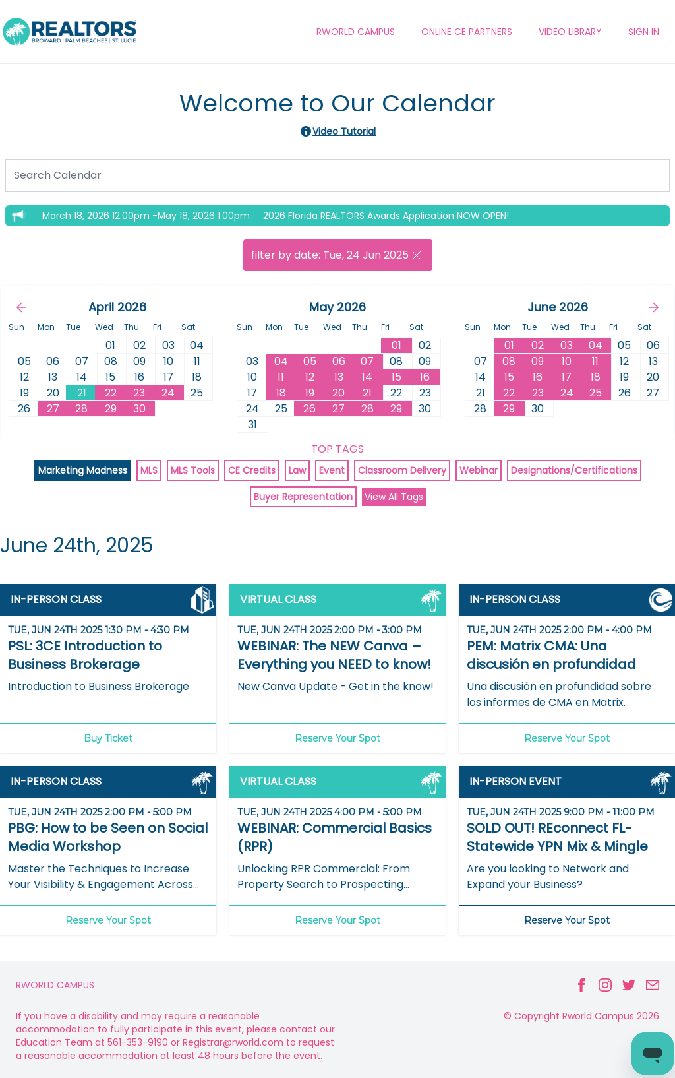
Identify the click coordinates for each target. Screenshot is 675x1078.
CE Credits (252, 470)
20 (338, 392)
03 (566, 345)
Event (332, 470)
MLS (149, 470)
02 (537, 345)
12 (309, 377)
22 (111, 392)
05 (309, 361)
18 (281, 392)
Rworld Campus (55, 985)
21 (81, 392)
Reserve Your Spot (337, 738)
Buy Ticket (108, 738)
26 (309, 408)
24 (168, 392)
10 (567, 361)
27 (53, 408)
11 (281, 377)
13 (338, 377)
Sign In (643, 31)
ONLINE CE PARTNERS (466, 31)
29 (111, 408)
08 (508, 361)
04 (281, 361)
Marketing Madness (82, 470)
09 (537, 361)
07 (367, 361)
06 (338, 361)
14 (367, 377)
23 (139, 392)
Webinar (478, 470)
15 (396, 377)
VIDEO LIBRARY (570, 31)
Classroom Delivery (402, 470)
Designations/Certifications (574, 470)
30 (139, 408)
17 (567, 377)
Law (297, 470)
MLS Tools (193, 470)
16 (425, 377)
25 (595, 392)
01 (396, 345)
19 (309, 392)
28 (81, 408)
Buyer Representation (303, 496)
